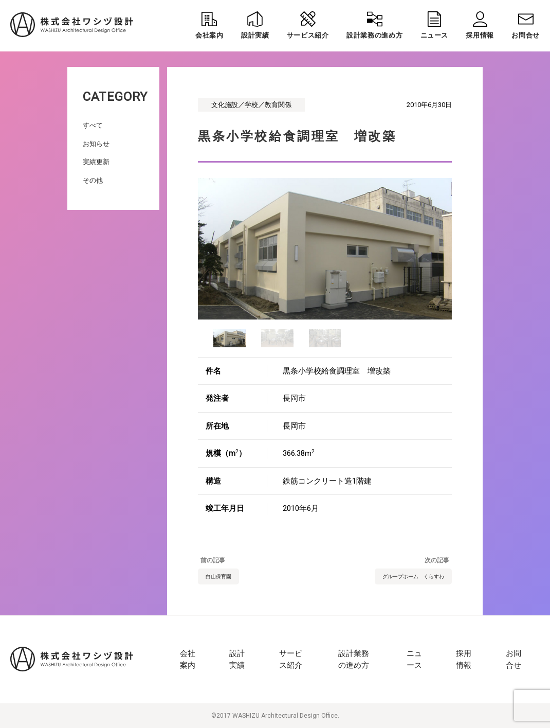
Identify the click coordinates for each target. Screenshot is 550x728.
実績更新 (96, 162)
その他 (93, 180)
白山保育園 (218, 576)
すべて (93, 125)
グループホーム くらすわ (413, 576)
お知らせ (96, 144)
